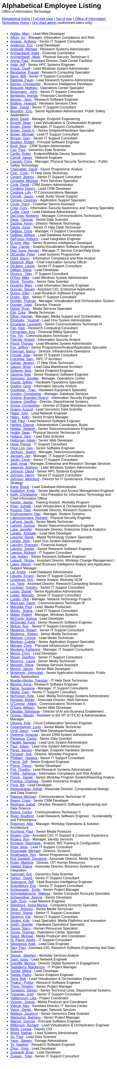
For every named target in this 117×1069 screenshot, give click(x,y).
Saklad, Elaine (21, 866)
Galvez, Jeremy (22, 363)
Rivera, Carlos (21, 812)
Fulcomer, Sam (22, 359)
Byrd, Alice (18, 146)
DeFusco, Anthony (24, 239)
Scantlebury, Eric (23, 886)
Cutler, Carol (19, 212)
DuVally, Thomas (23, 301)
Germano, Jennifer (24, 378)
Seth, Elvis (18, 901)
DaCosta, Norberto (24, 216)
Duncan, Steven (22, 289)
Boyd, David (19, 119)
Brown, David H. (22, 130)
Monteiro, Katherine (25, 649)
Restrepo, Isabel (22, 804)
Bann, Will (18, 76)
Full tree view (43, 19)
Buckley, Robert (22, 142)
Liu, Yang (17, 583)
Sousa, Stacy (20, 928)
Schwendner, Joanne (26, 897)
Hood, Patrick (20, 444)
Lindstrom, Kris (21, 580)
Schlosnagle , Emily (25, 889)
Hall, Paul (17, 421)
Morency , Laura (23, 661)
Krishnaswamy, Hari (25, 514)
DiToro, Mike (19, 278)
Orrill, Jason (19, 731)
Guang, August (21, 409)
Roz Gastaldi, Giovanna (28, 858)
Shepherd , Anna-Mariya (29, 905)
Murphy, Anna (21, 684)
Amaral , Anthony (23, 41)
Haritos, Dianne (22, 425)
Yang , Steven (21, 1041)
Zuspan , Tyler (21, 1056)
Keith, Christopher (24, 494)
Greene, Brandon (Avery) (29, 398)
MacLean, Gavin (22, 603)
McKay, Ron (19, 626)
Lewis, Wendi (20, 564)
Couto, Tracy (20, 204)
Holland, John (20, 436)
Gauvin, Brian (20, 367)
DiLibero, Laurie (22, 266)
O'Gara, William (22, 707)
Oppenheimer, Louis (25, 727)
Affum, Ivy (18, 37)
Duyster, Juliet (21, 305)
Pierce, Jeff (18, 762)
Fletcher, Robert (22, 339)
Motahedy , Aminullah (27, 673)
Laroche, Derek (22, 537)
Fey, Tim (16, 336)
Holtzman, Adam (22, 440)
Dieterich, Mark (21, 262)
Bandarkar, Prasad (24, 72)
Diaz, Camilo (20, 247)
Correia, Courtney (23, 200)
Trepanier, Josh (22, 994)
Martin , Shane (22, 611)
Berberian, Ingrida (24, 95)
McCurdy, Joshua (23, 618)
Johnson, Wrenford (24, 479)
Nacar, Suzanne (22, 688)
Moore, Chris (20, 653)
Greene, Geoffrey (23, 401)
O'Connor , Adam (24, 704)
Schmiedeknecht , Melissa (30, 893)
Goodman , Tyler (23, 390)
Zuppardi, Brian (22, 1052)
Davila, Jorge (20, 227)
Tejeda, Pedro (21, 975)
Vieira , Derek (21, 1010)
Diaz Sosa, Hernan (24, 250)
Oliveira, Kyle (20, 723)
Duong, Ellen (20, 293)
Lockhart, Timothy (24, 587)
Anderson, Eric (21, 45)
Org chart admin (44, 23)
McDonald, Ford (23, 622)
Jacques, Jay (20, 456)
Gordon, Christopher (25, 394)
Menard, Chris (21, 645)
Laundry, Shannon (24, 545)
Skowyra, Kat (20, 917)
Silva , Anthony (22, 909)
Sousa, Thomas (22, 932)
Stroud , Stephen (23, 955)
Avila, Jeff (17, 64)
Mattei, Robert (21, 614)
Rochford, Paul (21, 831)
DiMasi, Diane (21, 270)
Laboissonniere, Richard (29, 518)
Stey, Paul (18, 948)
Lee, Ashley (19, 556)
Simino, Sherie (21, 913)
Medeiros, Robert (23, 630)
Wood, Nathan (21, 1033)
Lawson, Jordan (22, 549)
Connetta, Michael (24, 181)
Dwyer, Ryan (20, 309)
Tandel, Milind (20, 971)
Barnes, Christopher (25, 84)
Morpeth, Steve (22, 665)
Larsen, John (20, 541)
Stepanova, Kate (23, 944)
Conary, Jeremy (22, 177)
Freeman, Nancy (23, 351)
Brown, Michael (22, 134)
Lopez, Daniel (20, 591)
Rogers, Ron (20, 839)
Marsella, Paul (21, 607)
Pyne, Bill (17, 785)
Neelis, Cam (19, 692)
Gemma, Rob (20, 374)
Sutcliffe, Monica (22, 963)
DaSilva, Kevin (22, 223)
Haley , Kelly (20, 417)
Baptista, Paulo (21, 80)
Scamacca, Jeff (22, 882)
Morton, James (21, 669)
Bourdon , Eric (21, 111)
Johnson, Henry (22, 475)
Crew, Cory (19, 208)
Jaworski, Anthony (24, 467)
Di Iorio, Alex (20, 243)
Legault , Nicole (22, 560)
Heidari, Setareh (23, 429)
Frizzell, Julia (20, 355)
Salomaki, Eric (21, 874)
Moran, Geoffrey (22, 657)
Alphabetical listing (16, 19)
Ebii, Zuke (18, 312)
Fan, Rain (17, 328)
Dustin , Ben (20, 297)
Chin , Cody (19, 173)
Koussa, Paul (20, 510)
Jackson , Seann (23, 452)
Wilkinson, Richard (24, 1025)
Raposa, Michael (23, 797)
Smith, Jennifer (21, 924)
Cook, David (20, 185)
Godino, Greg (20, 386)
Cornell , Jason (22, 196)
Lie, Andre (18, 572)
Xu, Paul (16, 1037)
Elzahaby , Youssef (24, 320)
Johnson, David (22, 471)
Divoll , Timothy (22, 281)
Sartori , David (21, 878)
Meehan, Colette (22, 642)
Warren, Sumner (22, 1021)
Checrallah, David (23, 169)
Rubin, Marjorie (21, 862)
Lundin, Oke (19, 599)
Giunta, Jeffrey (21, 382)
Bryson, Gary (20, 138)
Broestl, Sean (20, 123)
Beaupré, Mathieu (24, 88)
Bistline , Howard (23, 103)
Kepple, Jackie (22, 502)
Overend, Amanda (24, 735)
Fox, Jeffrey (19, 347)
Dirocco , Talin (21, 274)
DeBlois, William (22, 235)
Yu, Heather (19, 1044)
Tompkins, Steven (23, 990)
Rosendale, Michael (25, 851)
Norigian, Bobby (22, 700)
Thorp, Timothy (21, 986)
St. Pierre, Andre (22, 940)
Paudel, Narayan (23, 742)
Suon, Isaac (19, 959)
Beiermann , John (24, 92)
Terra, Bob (18, 979)
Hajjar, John (19, 413)
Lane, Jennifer (21, 529)
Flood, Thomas (21, 343)
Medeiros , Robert (24, 634)
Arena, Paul (19, 61)
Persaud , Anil (21, 754)
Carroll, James (21, 157)
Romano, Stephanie (26, 843)
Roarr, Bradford (22, 816)
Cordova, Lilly (21, 192)
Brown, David (20, 126)
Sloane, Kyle (20, 920)
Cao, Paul (17, 150)
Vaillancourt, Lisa (23, 998)
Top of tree (64, 19)
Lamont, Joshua (22, 525)
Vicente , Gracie (23, 1002)
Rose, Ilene (19, 847)
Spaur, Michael (22, 936)
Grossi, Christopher (25, 405)
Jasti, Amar (18, 463)
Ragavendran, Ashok (26, 789)
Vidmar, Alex (19, 1006)
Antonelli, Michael (23, 49)
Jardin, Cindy (20, 460)
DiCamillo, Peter (22, 254)
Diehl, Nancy (20, 258)
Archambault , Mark (25, 57)
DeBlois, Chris (21, 231)
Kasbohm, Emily (22, 491)
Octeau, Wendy (22, 715)
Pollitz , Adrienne (23, 773)
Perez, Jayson (21, 750)
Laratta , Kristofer (23, 533)
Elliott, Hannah (21, 316)
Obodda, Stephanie (25, 711)
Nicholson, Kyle (22, 696)
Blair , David (20, 107)
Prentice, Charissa (24, 781)
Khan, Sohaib (20, 506)
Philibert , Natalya (24, 758)
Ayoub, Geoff (20, 68)
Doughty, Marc (21, 285)
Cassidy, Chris (21, 161)
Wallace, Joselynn (24, 1013)
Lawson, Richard (23, 553)
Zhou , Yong (20, 1048)
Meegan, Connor (23, 638)
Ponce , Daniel (22, 777)
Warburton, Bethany (26, 1017)
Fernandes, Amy (22, 332)
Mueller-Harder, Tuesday (29, 680)
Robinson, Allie (22, 824)
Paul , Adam (20, 746)
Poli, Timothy (20, 769)
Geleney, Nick (20, 370)
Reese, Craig (20, 800)
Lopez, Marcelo (22, 595)
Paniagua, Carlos (24, 738)
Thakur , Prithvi (22, 982)
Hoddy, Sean (20, 432)
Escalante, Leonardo (26, 324)
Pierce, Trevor (21, 766)
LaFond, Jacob (22, 522)
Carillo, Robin (20, 154)
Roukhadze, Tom (23, 855)
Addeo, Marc (20, 34)
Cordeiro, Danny (22, 188)
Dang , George (22, 219)
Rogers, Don (20, 835)
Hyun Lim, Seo (22, 448)
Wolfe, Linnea (20, 1029)
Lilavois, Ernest (22, 576)
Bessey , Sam (21, 99)
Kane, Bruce (19, 487)
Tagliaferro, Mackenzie (27, 967)
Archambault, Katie (24, 53)
